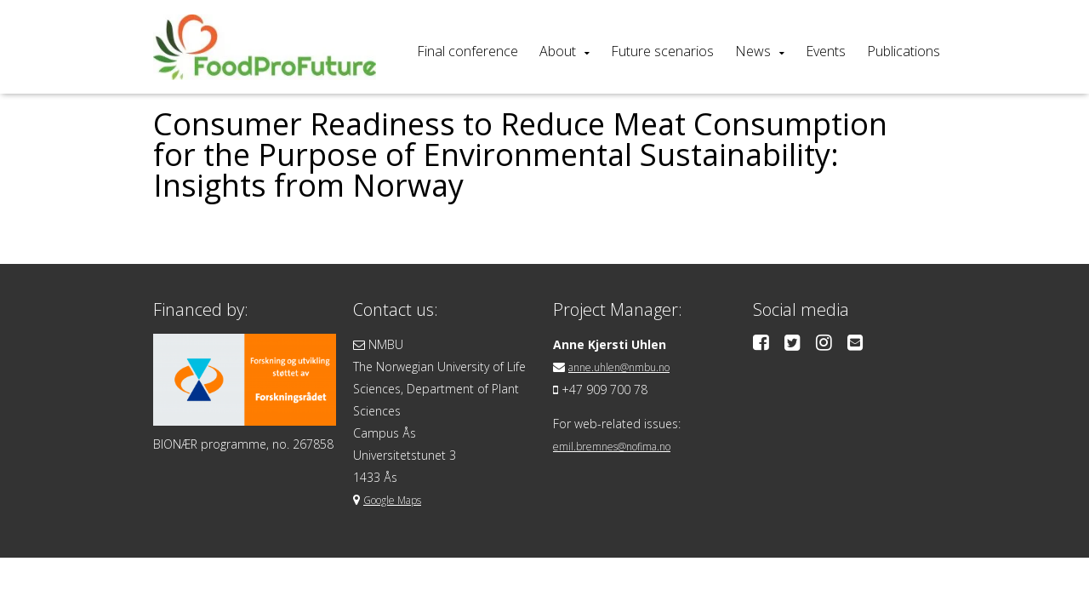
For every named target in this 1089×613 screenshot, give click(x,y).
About (557, 51)
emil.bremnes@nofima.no (623, 445)
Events (826, 51)
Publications (903, 51)
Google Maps (399, 499)
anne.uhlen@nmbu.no (628, 366)
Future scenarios (662, 51)
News (753, 51)
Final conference (467, 51)
